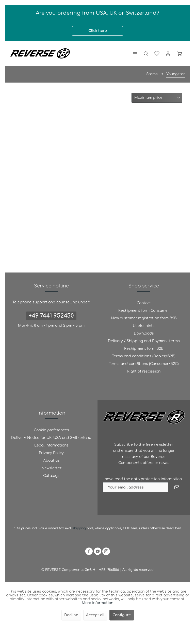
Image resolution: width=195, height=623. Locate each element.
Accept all (95, 615)
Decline (71, 615)
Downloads (144, 333)
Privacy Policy (51, 453)
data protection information (156, 479)
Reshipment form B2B (144, 349)
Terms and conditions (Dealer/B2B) (143, 356)
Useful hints (144, 326)
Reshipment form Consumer (143, 311)
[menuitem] (135, 53)
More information (97, 603)
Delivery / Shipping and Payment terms (144, 341)
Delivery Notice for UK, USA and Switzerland (51, 438)
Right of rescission (143, 371)
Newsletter (51, 468)
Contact (144, 303)
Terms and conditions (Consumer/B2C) (144, 364)
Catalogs (51, 476)
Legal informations (51, 445)
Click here (97, 31)
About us (51, 460)
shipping (80, 528)
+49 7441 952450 (51, 316)
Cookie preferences (51, 430)
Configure (121, 615)
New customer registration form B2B (144, 318)
